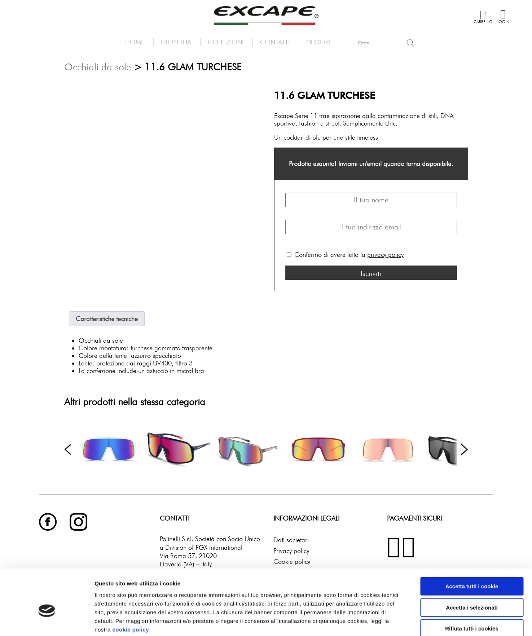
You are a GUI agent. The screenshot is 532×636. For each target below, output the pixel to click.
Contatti (275, 42)
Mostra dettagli (373, 622)
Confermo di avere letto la (345, 254)
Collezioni (225, 42)
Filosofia (176, 42)
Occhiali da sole (97, 67)
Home (134, 42)
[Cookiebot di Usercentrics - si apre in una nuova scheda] (46, 622)
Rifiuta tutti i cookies (471, 590)
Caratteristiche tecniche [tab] (107, 319)
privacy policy (385, 254)
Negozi (318, 42)
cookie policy (130, 591)
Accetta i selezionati (471, 569)
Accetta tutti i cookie (471, 548)
